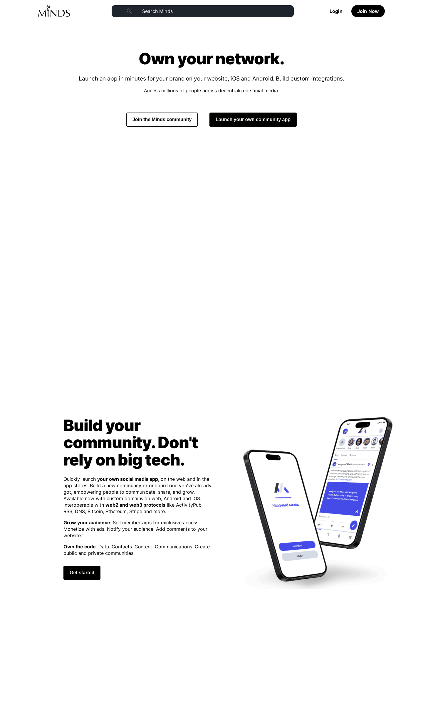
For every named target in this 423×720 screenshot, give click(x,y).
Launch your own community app (253, 119)
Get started (82, 572)
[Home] (54, 11)
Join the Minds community (162, 119)
